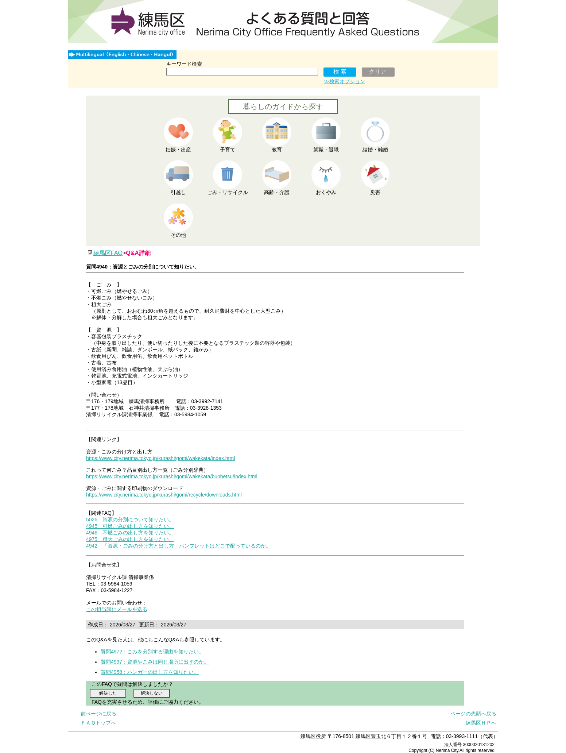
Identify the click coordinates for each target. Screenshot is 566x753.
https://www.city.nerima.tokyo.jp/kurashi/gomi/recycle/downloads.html (164, 495)
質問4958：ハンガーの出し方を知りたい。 (150, 672)
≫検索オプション (344, 81)
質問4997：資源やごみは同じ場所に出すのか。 (155, 662)
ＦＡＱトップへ (98, 723)
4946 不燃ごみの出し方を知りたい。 (130, 533)
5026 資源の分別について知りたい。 (130, 519)
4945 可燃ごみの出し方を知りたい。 (130, 526)
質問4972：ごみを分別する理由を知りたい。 (152, 651)
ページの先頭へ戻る (473, 714)
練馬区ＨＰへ (481, 723)
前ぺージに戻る (98, 714)
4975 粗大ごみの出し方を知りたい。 (130, 539)
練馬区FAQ (108, 253)
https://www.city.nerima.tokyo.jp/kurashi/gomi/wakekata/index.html (160, 458)
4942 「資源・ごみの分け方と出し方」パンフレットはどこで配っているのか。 (178, 546)
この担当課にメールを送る (116, 609)
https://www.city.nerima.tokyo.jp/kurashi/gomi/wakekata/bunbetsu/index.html (171, 476)
